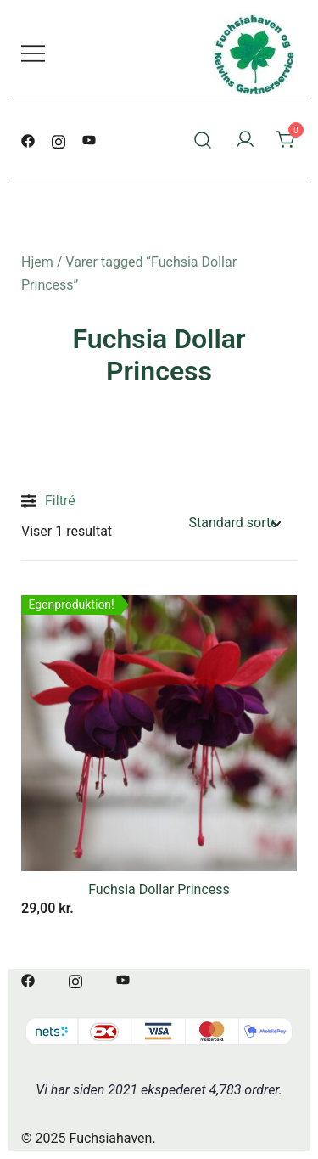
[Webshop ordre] (235, 523)
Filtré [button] (48, 501)
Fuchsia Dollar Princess (159, 889)
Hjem (37, 262)
